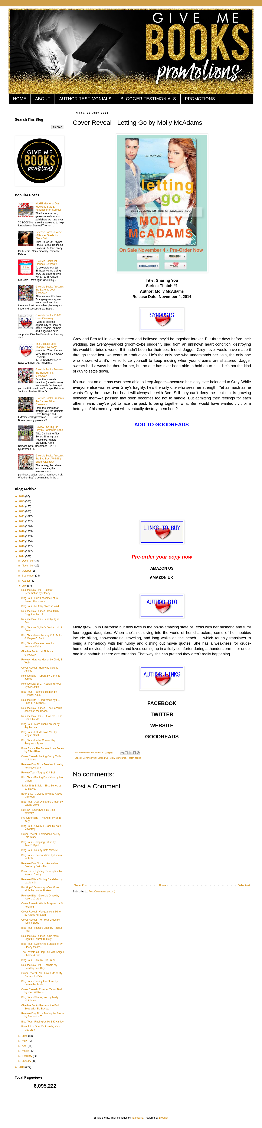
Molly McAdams (118, 758)
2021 (22, 521)
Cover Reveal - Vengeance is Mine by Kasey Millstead (41, 913)
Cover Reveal (89, 758)
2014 (22, 556)
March (26, 1050)
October (27, 570)
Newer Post (80, 885)
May (24, 1040)
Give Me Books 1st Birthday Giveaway (46, 262)
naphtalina (137, 1117)
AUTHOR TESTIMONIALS (85, 98)
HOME (19, 98)
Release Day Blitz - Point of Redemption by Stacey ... (37, 591)
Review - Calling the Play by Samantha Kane (49, 428)
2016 (22, 546)
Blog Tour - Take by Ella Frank (38, 960)
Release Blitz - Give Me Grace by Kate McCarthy (40, 897)
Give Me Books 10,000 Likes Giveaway (48, 317)
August (26, 580)
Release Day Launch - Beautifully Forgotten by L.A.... (40, 613)
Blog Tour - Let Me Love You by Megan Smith (39, 734)
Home (162, 885)
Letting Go (103, 758)
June (25, 1035)
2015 (22, 551)
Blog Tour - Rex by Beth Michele (39, 850)
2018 (22, 536)
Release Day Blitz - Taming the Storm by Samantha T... (42, 1015)
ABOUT (42, 98)
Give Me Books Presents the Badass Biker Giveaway (50, 401)
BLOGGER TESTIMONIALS (148, 98)
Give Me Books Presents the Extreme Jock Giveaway (50, 289)
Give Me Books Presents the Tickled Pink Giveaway (50, 372)
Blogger (163, 1117)
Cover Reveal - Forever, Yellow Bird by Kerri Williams (41, 991)
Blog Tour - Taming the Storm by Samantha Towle (39, 983)
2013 (22, 1067)
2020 (22, 526)
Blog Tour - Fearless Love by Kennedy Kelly (37, 645)
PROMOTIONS (200, 98)
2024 (22, 506)
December (28, 560)
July (24, 585)
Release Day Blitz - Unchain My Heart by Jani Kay (39, 967)
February (27, 1056)
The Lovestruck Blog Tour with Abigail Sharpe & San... (42, 953)
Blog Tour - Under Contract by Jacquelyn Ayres (38, 742)
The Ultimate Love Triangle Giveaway (46, 345)
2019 (22, 531)
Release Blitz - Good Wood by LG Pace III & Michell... (40, 701)
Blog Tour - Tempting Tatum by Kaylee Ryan (38, 844)
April (25, 1045)
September (28, 575)
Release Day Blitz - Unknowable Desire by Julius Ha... (39, 865)
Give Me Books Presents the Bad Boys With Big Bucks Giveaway (50, 458)
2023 (22, 511)
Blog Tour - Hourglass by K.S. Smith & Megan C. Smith (41, 637)
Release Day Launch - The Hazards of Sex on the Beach (41, 710)
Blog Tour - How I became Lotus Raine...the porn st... (39, 600)
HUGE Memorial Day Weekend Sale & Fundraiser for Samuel (48, 206)
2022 (22, 516)
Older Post (244, 885)
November (28, 565)
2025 (22, 501)
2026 (22, 496)
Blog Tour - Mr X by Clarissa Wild (40, 606)
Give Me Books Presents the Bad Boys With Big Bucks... (40, 1007)
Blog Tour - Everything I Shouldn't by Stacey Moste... (42, 945)
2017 (22, 541)
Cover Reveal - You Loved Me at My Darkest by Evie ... (41, 975)
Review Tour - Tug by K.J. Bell (38, 772)
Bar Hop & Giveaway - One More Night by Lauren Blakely (40, 889)
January (27, 1060)
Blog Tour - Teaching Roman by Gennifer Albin (39, 693)
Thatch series (134, 758)
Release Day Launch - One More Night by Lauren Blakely (40, 937)
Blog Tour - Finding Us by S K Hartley (42, 1021)
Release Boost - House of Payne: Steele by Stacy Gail (49, 235)
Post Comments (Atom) (101, 891)
